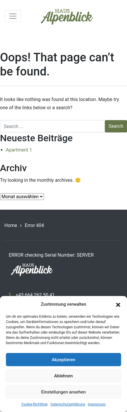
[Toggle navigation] (13, 16)
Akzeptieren (63, 359)
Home (10, 225)
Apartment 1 (19, 150)
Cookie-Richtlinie (34, 404)
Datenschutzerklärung (67, 404)
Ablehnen (63, 376)
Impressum (96, 404)
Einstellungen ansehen (63, 392)
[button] (118, 304)
